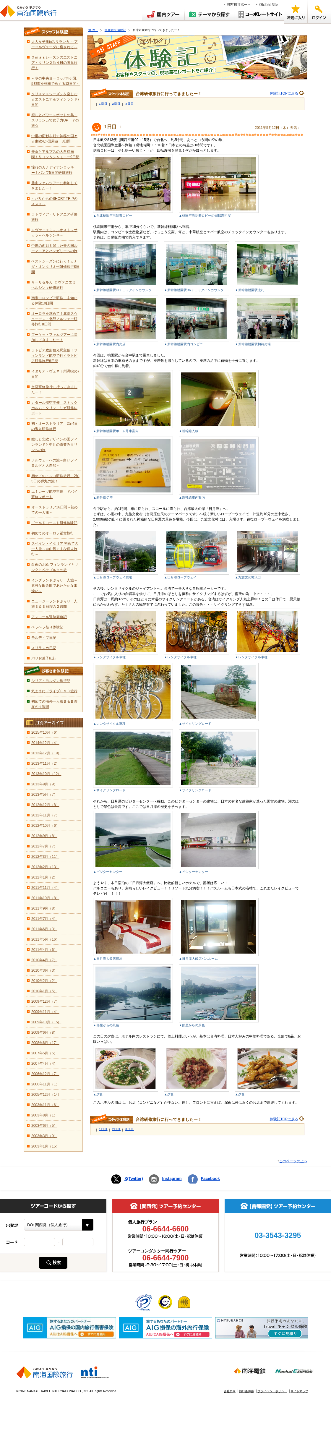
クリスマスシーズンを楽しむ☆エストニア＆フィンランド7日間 (55, 99)
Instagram (172, 1178)
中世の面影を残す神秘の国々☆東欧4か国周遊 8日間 (54, 138)
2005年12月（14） (46, 1094)
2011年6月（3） (44, 929)
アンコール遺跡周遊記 (49, 617)
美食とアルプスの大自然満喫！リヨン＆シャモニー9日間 (55, 154)
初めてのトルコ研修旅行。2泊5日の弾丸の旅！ (55, 478)
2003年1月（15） (45, 1146)
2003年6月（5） (44, 1126)
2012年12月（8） (45, 805)
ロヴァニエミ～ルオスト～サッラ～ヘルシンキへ (54, 232)
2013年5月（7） (44, 794)
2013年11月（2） (45, 763)
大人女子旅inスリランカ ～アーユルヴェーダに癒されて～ (54, 44)
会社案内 (230, 1391)
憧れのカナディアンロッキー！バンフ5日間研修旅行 (52, 170)
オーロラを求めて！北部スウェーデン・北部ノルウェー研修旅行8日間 (54, 319)
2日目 (116, 103)
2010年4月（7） (44, 960)
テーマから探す (209, 14)
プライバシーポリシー (272, 1391)
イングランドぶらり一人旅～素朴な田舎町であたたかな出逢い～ (54, 585)
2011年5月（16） (45, 939)
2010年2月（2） (44, 981)
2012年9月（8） (44, 836)
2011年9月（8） (44, 908)
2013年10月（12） (46, 774)
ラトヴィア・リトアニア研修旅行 (54, 217)
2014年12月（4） (45, 743)
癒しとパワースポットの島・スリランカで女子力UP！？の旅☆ (55, 120)
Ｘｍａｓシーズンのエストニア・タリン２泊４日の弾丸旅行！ (54, 62)
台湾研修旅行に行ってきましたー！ (54, 389)
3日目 (129, 103)
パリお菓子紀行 (43, 658)
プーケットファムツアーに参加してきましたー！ (54, 337)
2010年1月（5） (44, 991)
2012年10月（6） (45, 826)
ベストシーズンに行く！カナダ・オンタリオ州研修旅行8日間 (55, 266)
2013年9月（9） (44, 784)
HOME (93, 30)
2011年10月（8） (45, 898)
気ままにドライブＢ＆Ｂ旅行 (54, 691)
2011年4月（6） (44, 950)
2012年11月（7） (45, 815)
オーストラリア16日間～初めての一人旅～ (54, 510)
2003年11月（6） (45, 1105)
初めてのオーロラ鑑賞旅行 (52, 533)
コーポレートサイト (259, 14)
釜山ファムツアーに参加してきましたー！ (54, 185)
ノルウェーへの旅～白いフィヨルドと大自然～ (54, 463)
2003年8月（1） (44, 1115)
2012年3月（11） (45, 857)
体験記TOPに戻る (284, 93)
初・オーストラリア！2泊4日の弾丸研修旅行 (54, 426)
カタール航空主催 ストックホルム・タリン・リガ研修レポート (54, 408)
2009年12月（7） (45, 1001)
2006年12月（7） (45, 1074)
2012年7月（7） (44, 846)
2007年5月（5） (44, 1053)
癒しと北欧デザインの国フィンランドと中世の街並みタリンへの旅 (54, 444)
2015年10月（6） (45, 732)
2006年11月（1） (45, 1084)
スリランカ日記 (43, 648)
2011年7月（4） (44, 919)
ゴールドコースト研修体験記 (54, 523)
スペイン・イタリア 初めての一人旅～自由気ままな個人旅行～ (54, 549)
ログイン (319, 12)
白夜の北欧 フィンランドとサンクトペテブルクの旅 (54, 567)
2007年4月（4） (44, 1063)
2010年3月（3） (44, 970)
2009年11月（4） (45, 1012)
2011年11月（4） (45, 888)
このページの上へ (293, 1161)
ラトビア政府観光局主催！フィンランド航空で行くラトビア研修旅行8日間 (54, 355)
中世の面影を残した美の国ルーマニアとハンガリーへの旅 (54, 248)
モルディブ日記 (43, 638)
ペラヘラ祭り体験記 (47, 627)
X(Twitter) (133, 1178)
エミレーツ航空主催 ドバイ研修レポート (54, 494)
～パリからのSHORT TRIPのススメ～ (54, 201)
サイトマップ (299, 1391)
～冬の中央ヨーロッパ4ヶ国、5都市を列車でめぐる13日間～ (55, 81)
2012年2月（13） (45, 867)
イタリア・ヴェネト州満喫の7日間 (55, 374)
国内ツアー (163, 14)
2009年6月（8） (44, 1032)
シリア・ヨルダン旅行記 (50, 681)
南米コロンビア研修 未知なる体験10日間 (54, 300)
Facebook (210, 1178)
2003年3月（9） (44, 1136)
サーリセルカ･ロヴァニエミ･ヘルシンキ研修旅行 (54, 285)
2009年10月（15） (46, 1022)
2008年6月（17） (45, 1043)
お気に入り (296, 12)
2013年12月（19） (46, 753)
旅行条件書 (246, 1391)
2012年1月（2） (44, 877)
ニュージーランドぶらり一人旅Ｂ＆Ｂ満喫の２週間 (54, 604)
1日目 (103, 103)
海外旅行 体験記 (115, 30)
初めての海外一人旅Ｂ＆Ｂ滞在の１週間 (54, 704)
